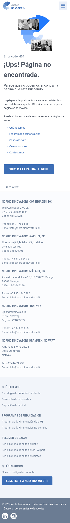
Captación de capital (14, 405)
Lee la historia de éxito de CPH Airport (23, 449)
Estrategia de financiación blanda (21, 393)
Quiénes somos (18, 146)
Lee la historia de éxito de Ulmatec (21, 455)
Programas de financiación (25, 133)
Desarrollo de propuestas (16, 399)
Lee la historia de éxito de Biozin (20, 443)
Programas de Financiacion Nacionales (24, 427)
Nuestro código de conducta (18, 472)
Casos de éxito (17, 140)
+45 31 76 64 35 (19, 223)
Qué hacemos (17, 127)
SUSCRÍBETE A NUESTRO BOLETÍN (27, 481)
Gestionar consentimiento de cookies (24, 508)
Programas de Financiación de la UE (22, 421)
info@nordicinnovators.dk (25, 227)
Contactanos (16, 152)
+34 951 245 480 (20, 293)
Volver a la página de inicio (28, 169)
